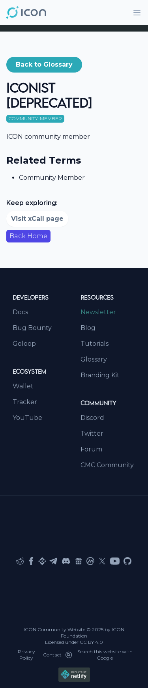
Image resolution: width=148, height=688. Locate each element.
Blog (88, 328)
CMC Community (107, 465)
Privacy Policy (26, 655)
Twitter (92, 433)
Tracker (25, 402)
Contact (52, 655)
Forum (91, 449)
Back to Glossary (44, 64)
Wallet (23, 386)
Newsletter (98, 312)
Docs (20, 312)
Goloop (24, 343)
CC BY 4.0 (91, 642)
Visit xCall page (37, 218)
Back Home (28, 236)
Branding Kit (100, 375)
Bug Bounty (32, 328)
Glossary (94, 359)
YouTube (27, 417)
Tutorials (95, 343)
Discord (92, 417)
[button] (44, 65)
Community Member (52, 177)
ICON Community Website (54, 629)
